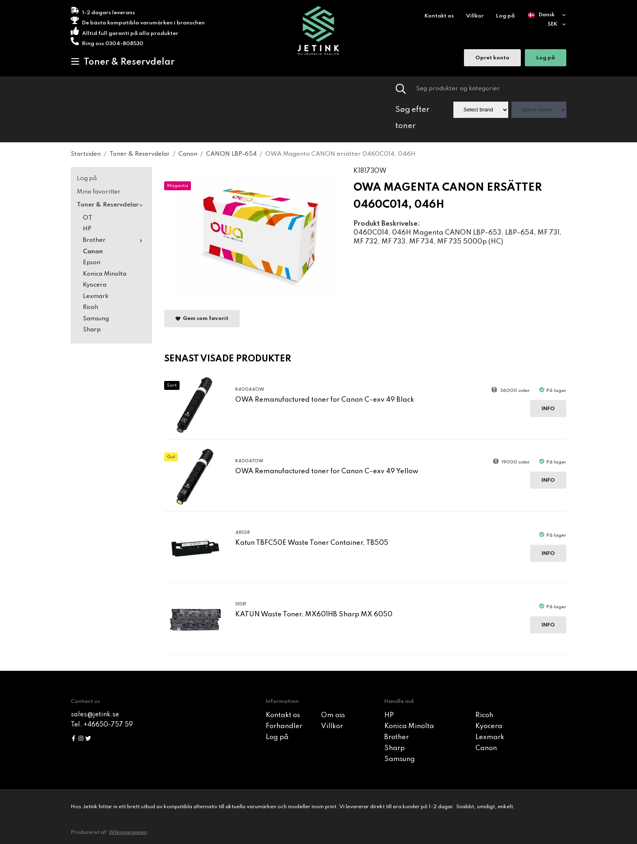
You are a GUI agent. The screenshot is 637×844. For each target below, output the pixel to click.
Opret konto (492, 58)
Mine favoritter (99, 192)
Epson (91, 262)
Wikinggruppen (128, 832)
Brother (114, 240)
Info (548, 408)
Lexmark (95, 296)
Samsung (96, 318)
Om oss (333, 715)
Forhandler (284, 726)
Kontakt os (439, 16)
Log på (505, 16)
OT (87, 218)
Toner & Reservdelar (123, 62)
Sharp (92, 329)
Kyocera (94, 285)
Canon (93, 251)
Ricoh (90, 307)
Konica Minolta (104, 274)
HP (87, 229)
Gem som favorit (202, 319)
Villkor (475, 16)
